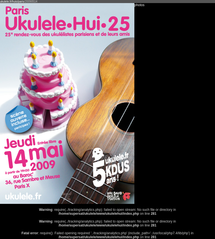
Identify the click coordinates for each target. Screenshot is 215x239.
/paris (20, 1)
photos (139, 5)
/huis (14, 1)
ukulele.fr (5, 1)
